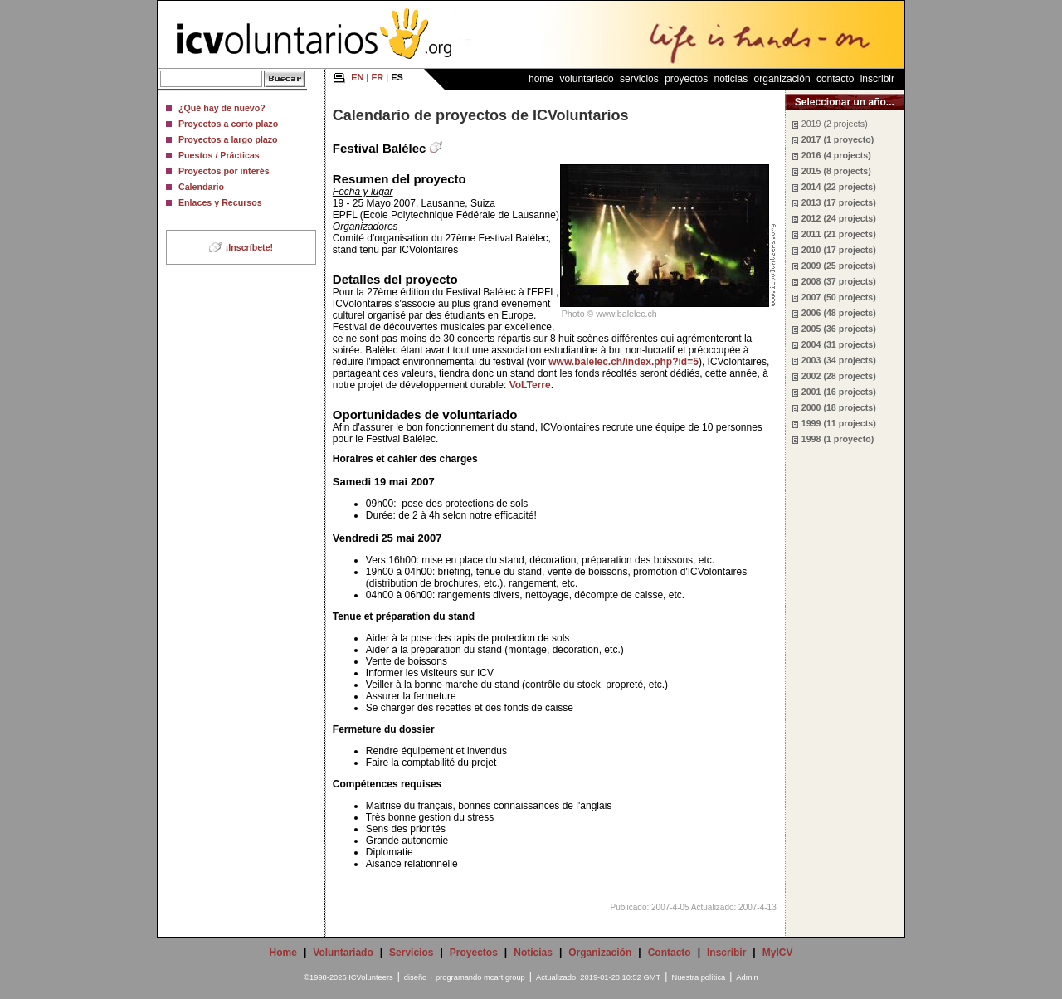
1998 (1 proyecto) (837, 439)
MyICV (777, 952)
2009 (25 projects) (838, 265)
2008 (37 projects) (838, 281)
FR (378, 77)
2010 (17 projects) (838, 250)
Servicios (639, 79)
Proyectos (686, 79)
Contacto (835, 79)
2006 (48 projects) (838, 313)
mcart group (504, 977)
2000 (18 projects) (838, 407)
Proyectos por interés (224, 171)
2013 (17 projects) (838, 202)
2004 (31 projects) (838, 344)
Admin (747, 977)
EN (357, 77)
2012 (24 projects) (838, 218)
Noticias (731, 79)
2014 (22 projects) (838, 187)
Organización (782, 79)
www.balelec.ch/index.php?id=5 (623, 362)
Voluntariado (586, 79)
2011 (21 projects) (838, 234)
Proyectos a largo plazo (228, 139)
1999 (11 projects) (838, 423)
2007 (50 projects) (838, 297)
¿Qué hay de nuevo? (222, 108)
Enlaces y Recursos (220, 202)
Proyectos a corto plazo (228, 124)
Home (541, 79)
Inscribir (877, 79)
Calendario (201, 187)
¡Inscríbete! (249, 247)
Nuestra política (698, 977)
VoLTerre (530, 385)
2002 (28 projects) (838, 376)
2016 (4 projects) (836, 155)
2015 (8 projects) (836, 171)
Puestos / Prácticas (219, 155)
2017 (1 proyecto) (837, 139)
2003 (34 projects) (838, 360)
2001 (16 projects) (838, 392)
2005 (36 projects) (838, 329)
